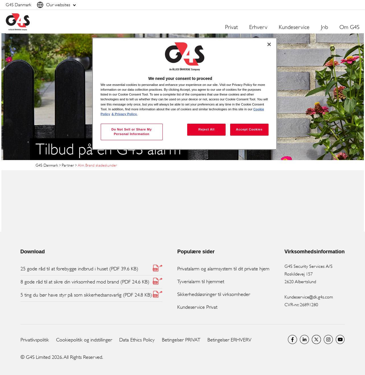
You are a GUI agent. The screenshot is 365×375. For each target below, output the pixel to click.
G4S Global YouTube (340, 339)
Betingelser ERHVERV (229, 340)
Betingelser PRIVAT (181, 340)
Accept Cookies (249, 129)
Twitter (316, 339)
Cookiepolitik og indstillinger (84, 340)
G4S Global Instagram (328, 339)
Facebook (292, 339)
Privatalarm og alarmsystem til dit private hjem (223, 269)
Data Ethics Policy (137, 340)
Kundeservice (294, 27)
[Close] (269, 44)
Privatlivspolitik (34, 340)
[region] (184, 94)
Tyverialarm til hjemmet (200, 281)
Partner (68, 165)
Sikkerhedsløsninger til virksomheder (213, 294)
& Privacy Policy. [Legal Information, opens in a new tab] (124, 114)
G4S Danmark (47, 165)
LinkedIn (304, 339)
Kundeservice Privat (197, 307)
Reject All (206, 129)
